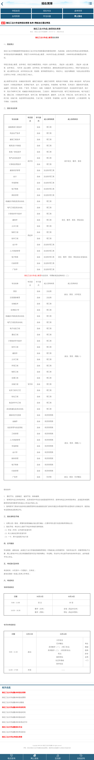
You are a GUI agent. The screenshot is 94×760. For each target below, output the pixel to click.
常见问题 (47, 16)
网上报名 (78, 16)
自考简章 (16, 16)
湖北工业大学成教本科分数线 (13, 702)
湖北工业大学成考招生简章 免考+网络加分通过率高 (28, 23)
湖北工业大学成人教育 (43, 37)
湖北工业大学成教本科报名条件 (14, 717)
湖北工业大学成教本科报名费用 (14, 697)
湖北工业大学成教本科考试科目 (14, 732)
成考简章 (78, 11)
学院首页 (16, 11)
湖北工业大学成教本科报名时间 (14, 712)
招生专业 (47, 11)
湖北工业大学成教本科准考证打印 (14, 722)
